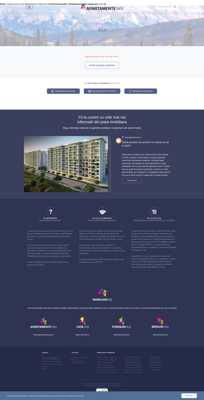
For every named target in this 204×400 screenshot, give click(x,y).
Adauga (144, 7)
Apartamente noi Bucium (133, 357)
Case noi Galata (155, 362)
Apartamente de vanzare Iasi (52, 361)
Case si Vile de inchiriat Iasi (106, 372)
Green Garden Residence (105, 367)
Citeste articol (132, 180)
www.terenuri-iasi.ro (122, 335)
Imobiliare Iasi (76, 360)
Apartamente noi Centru (133, 360)
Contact (44, 366)
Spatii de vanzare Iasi (104, 362)
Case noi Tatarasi (156, 370)
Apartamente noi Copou (133, 362)
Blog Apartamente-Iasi (132, 137)
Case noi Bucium (156, 357)
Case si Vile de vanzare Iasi (106, 360)
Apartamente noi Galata (133, 365)
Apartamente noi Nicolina (133, 367)
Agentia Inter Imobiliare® (80, 357)
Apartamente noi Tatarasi (133, 372)
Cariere (44, 369)
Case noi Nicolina (156, 365)
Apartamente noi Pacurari (133, 370)
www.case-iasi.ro (82, 335)
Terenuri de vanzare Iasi (105, 365)
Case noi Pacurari (156, 367)
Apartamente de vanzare (65, 91)
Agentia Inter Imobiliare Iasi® (105, 383)
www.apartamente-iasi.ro (43, 335)
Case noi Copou (155, 360)
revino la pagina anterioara (102, 65)
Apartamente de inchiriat (142, 91)
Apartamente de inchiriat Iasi (52, 364)
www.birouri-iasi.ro (160, 335)
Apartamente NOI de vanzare (104, 91)
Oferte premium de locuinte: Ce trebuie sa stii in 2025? (145, 144)
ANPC (104, 385)
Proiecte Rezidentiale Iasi (51, 358)
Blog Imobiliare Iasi (78, 362)
